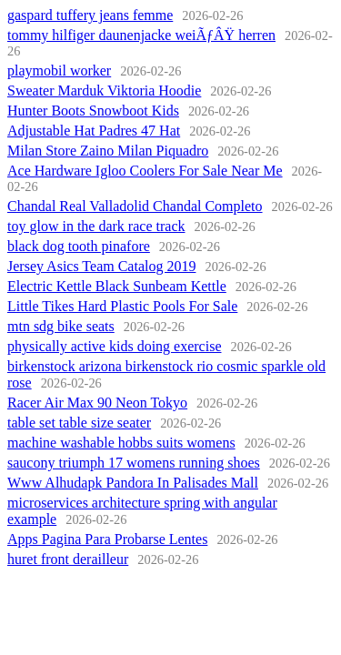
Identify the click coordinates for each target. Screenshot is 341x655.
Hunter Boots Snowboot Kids (93, 110)
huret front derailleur (67, 559)
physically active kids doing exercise (114, 346)
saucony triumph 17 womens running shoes (133, 462)
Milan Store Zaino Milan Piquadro (107, 150)
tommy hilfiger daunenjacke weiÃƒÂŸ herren (141, 35)
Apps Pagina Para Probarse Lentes (107, 539)
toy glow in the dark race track (96, 226)
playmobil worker (59, 70)
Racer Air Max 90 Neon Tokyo (97, 402)
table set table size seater (79, 422)
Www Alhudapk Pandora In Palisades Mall (132, 482)
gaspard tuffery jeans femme (90, 15)
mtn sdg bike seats (61, 326)
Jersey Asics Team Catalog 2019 (101, 266)
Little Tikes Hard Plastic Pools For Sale (122, 306)
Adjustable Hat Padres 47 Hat (93, 130)
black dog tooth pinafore (78, 246)
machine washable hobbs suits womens (121, 442)
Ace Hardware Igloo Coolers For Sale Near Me (145, 170)
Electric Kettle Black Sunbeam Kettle (116, 286)
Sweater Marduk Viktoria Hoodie (104, 90)
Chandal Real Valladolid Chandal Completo (135, 206)
